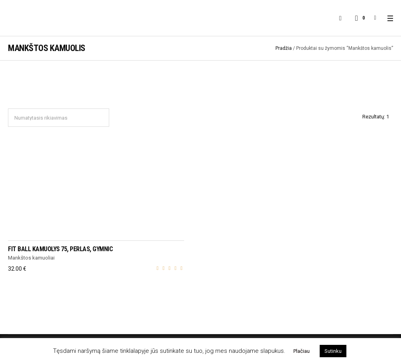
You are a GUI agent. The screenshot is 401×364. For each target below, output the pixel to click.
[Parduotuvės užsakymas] (58, 117)
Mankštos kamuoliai (31, 258)
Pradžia (283, 48)
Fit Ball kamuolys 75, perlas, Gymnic (60, 249)
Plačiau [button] (301, 351)
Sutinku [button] (333, 351)
